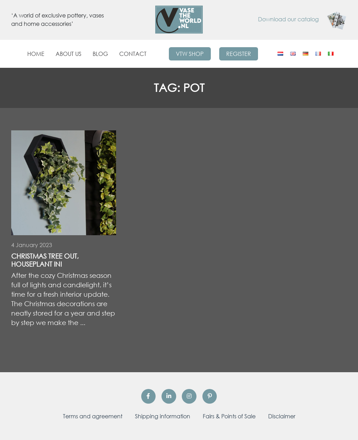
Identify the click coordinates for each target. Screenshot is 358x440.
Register (238, 53)
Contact (132, 53)
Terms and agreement (92, 416)
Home (35, 53)
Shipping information (162, 416)
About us (68, 53)
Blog (100, 53)
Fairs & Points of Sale (229, 416)
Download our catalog (302, 19)
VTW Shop (189, 53)
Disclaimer (281, 416)
